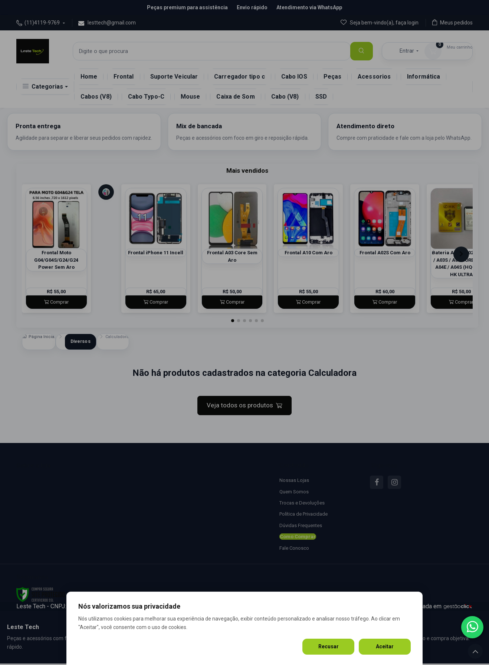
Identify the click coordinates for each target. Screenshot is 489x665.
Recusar (328, 646)
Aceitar (385, 646)
